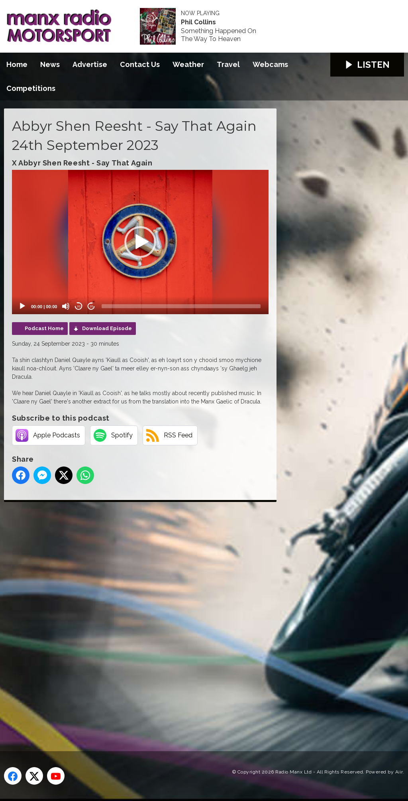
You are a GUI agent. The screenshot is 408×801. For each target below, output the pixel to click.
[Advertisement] (153, 617)
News (50, 64)
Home (16, 64)
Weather (188, 64)
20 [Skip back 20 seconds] (78, 306)
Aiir (399, 772)
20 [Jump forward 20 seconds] (91, 306)
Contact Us (140, 64)
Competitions (30, 88)
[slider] (181, 306)
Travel (228, 64)
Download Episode (107, 328)
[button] (140, 242)
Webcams (270, 64)
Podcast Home (44, 328)
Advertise (90, 64)
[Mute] (66, 306)
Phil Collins (198, 22)
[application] (140, 242)
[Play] (22, 306)
